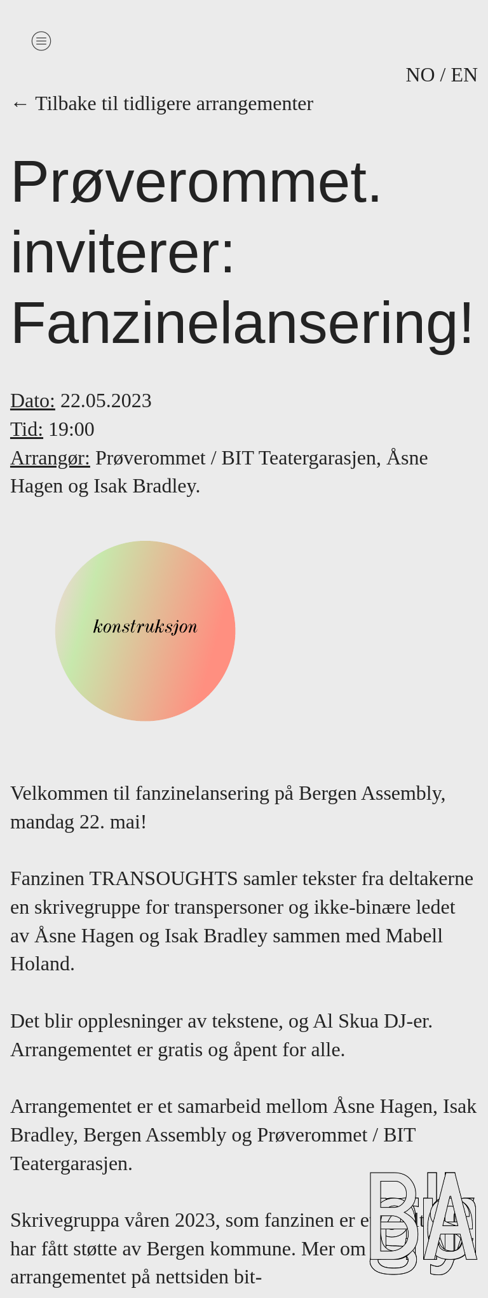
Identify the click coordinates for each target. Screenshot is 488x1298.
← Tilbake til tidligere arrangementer (169, 103)
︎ (41, 41)
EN (464, 75)
